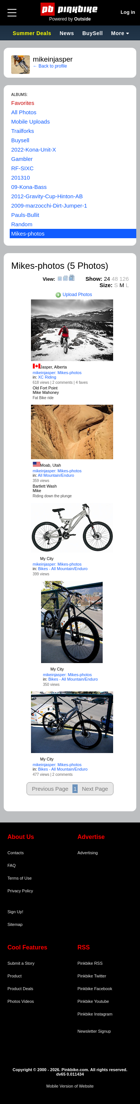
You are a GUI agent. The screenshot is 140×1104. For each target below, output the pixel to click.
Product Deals (20, 988)
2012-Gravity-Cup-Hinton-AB (47, 196)
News (67, 33)
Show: (93, 279)
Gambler (22, 159)
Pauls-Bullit (25, 215)
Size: (106, 285)
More (117, 33)
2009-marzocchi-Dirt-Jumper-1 (49, 205)
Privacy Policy (20, 891)
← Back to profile (50, 66)
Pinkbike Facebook (95, 988)
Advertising (88, 852)
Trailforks (22, 131)
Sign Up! (15, 911)
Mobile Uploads (30, 121)
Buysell (20, 140)
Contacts (15, 852)
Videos (27, 1001)
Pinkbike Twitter (92, 976)
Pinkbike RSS (90, 963)
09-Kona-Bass (29, 187)
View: (49, 279)
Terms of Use (19, 878)
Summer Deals (33, 33)
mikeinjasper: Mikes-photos (57, 372)
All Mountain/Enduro (56, 475)
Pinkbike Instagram (95, 1014)
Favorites (22, 103)
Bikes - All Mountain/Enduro (63, 568)
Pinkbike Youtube (93, 1001)
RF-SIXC (22, 168)
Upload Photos (73, 294)
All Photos (24, 112)
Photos (13, 1001)
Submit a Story (20, 963)
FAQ (11, 865)
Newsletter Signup (94, 1031)
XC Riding (47, 377)
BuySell (92, 33)
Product (14, 976)
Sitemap (14, 924)
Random (21, 224)
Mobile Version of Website (70, 1086)
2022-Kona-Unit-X (33, 149)
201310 (20, 177)
